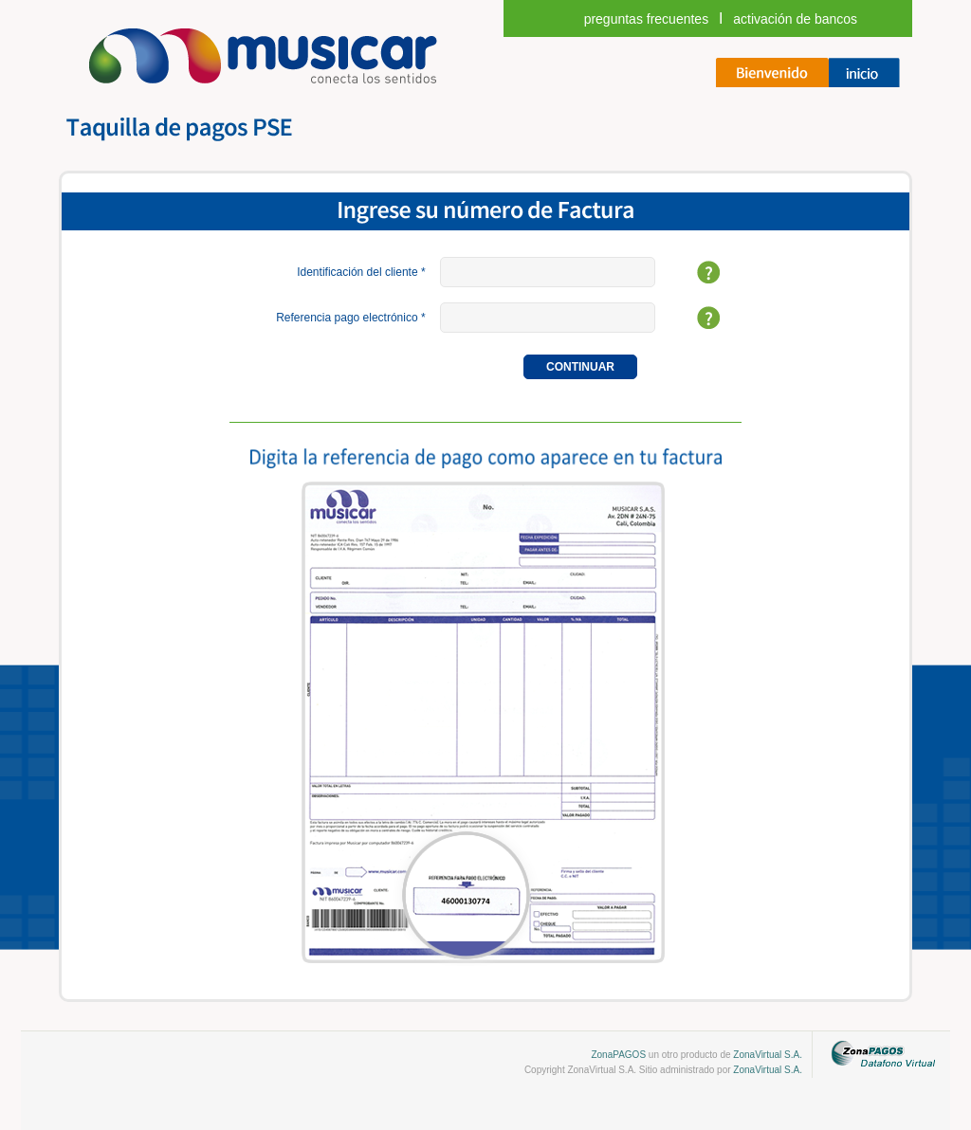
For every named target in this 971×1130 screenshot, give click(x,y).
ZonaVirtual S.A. (767, 1054)
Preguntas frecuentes (646, 19)
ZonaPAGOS (618, 1054)
